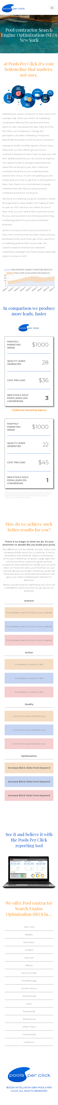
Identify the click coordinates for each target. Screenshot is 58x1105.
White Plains (29, 1026)
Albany (29, 965)
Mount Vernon (29, 988)
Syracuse (29, 957)
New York (29, 927)
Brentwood (29, 1019)
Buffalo (29, 934)
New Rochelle (29, 973)
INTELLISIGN (23, 1087)
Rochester (29, 942)
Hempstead (29, 1034)
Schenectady (29, 996)
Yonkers (29, 950)
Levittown (29, 1042)
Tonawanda (29, 1011)
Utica (29, 1003)
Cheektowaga (29, 980)
